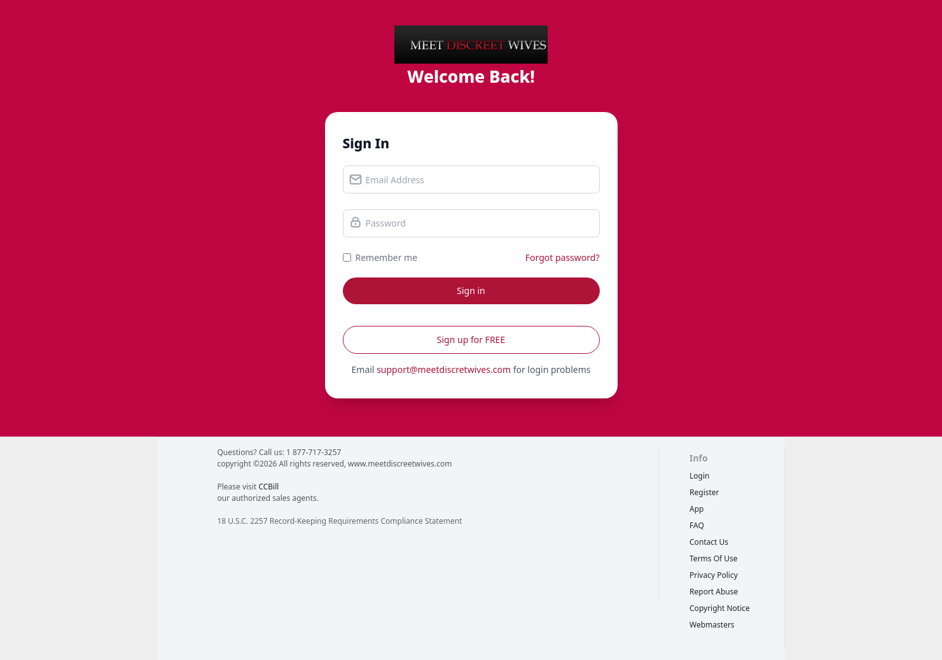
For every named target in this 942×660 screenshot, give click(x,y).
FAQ (696, 525)
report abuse (713, 591)
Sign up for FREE (471, 340)
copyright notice (719, 608)
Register (704, 492)
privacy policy (713, 575)
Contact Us (708, 542)
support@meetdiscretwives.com (444, 369)
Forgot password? (562, 257)
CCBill (268, 486)
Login (699, 475)
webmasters (712, 624)
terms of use (713, 558)
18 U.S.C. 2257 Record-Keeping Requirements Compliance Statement (339, 521)
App (696, 508)
